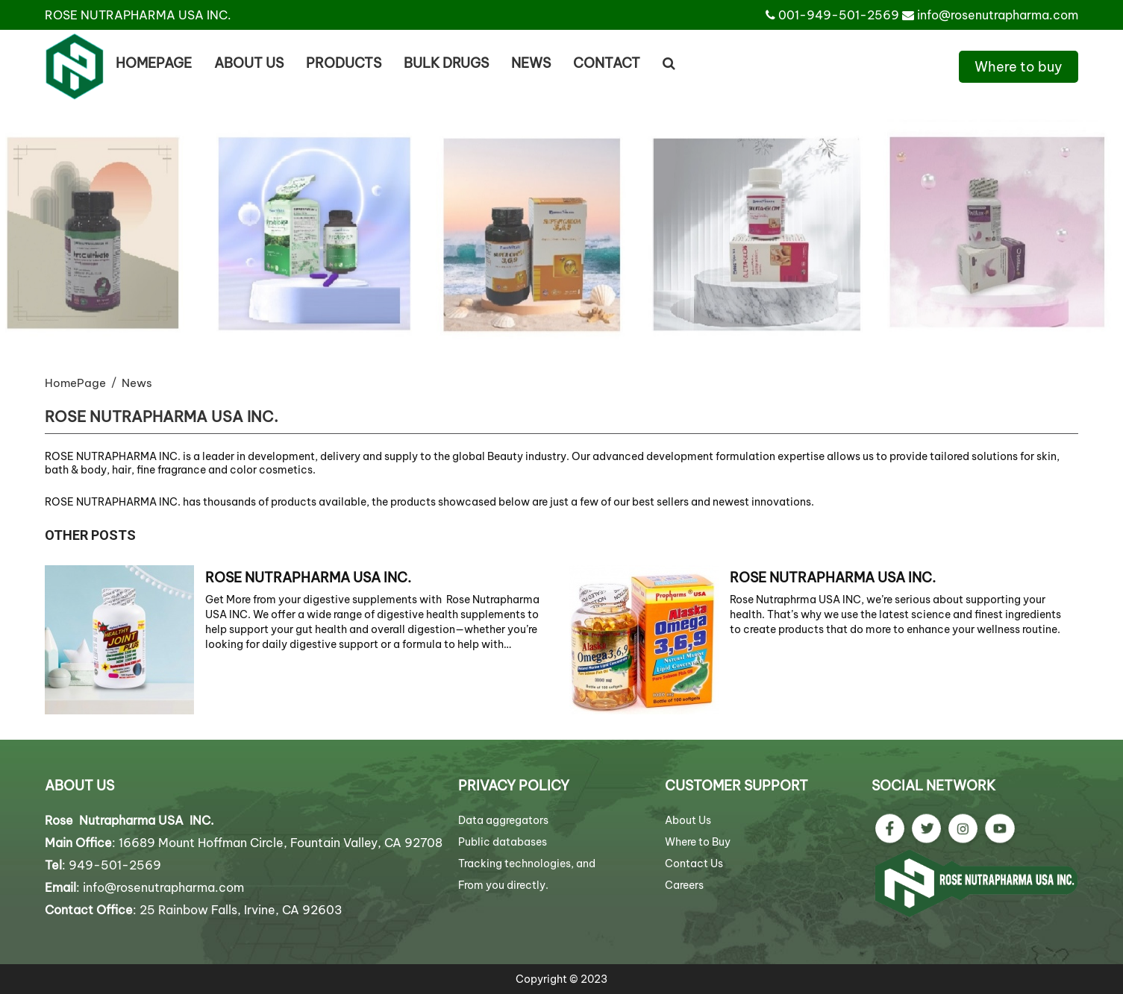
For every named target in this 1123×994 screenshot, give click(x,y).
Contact (606, 63)
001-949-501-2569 (838, 14)
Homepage (154, 63)
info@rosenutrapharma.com (997, 14)
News (531, 63)
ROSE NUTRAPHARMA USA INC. (308, 577)
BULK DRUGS (446, 63)
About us (249, 63)
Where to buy (1019, 66)
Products (343, 63)
